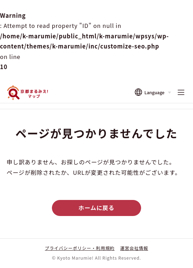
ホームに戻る (96, 207)
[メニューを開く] (180, 92)
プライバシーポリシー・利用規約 (80, 248)
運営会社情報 (134, 248)
